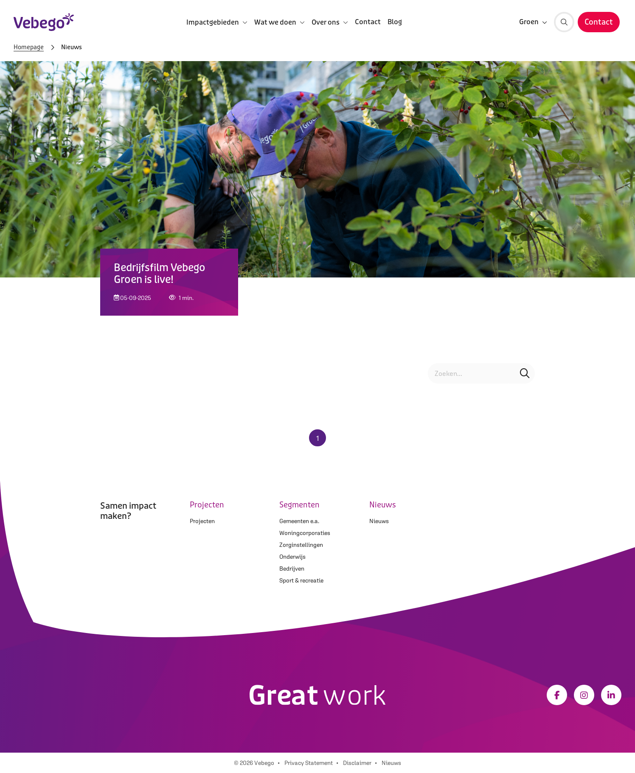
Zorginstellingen (301, 544)
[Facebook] (557, 695)
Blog (395, 21)
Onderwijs (292, 556)
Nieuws (379, 521)
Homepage (29, 47)
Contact (368, 21)
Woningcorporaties (304, 532)
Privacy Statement (308, 762)
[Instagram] (584, 695)
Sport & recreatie (301, 580)
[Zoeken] (564, 22)
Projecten (202, 521)
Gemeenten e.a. (299, 521)
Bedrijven (291, 568)
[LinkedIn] (611, 695)
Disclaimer (357, 762)
